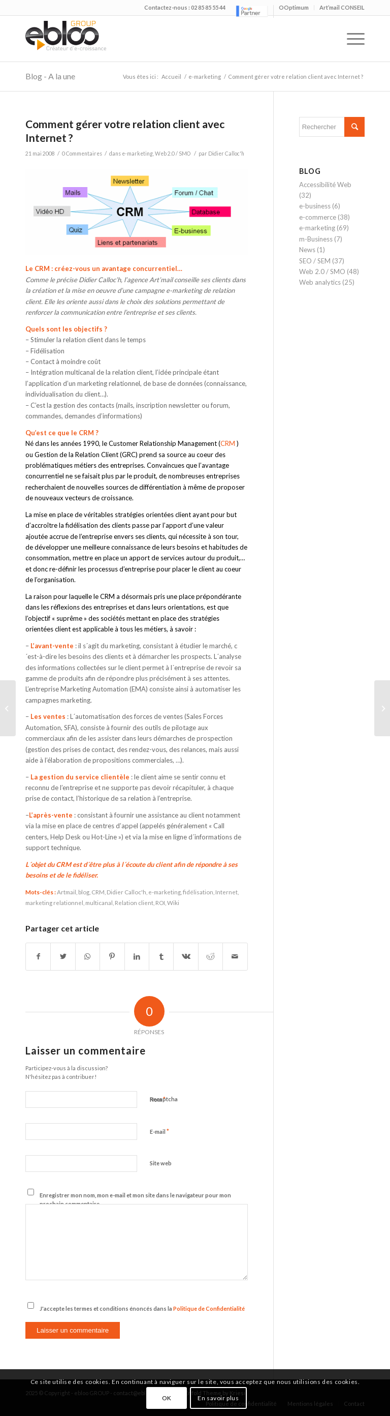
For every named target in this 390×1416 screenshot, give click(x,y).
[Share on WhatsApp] (88, 956)
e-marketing (204, 76)
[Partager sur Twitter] (63, 956)
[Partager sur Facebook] (38, 956)
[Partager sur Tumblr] (161, 956)
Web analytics (320, 282)
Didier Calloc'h (226, 153)
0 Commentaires (82, 153)
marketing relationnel (54, 902)
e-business (315, 206)
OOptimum (294, 7)
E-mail (159, 1131)
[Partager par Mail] (235, 956)
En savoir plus (218, 1398)
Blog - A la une (50, 76)
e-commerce (317, 217)
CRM (227, 443)
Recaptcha (164, 1099)
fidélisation (198, 891)
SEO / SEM (315, 261)
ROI (160, 902)
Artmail (66, 891)
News (307, 250)
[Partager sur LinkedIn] (137, 956)
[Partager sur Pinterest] (112, 956)
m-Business (316, 239)
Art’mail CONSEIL (342, 7)
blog (83, 891)
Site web (161, 1163)
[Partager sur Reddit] (210, 956)
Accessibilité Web (325, 184)
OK (167, 1398)
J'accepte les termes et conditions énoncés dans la (142, 1308)
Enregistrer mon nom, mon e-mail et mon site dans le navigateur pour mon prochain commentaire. (135, 1199)
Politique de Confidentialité (209, 1308)
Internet (226, 891)
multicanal (99, 902)
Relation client (134, 902)
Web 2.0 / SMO (172, 153)
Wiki (173, 902)
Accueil (171, 76)
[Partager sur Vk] (186, 956)
